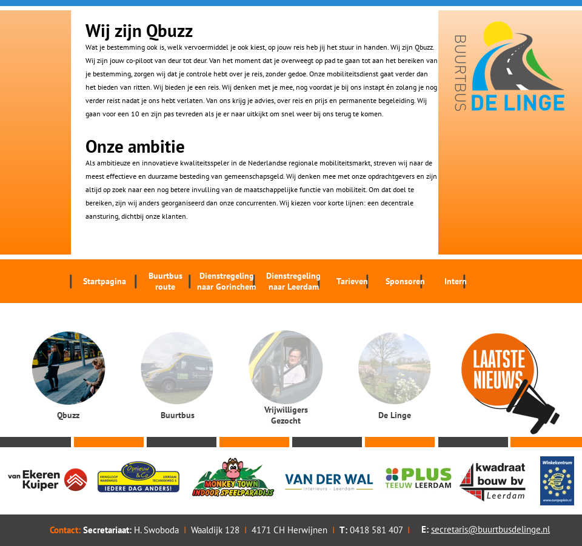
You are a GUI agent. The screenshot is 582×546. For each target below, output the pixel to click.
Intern (455, 281)
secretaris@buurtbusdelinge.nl (490, 529)
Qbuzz (68, 415)
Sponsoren (405, 281)
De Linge (394, 415)
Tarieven (352, 281)
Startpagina (104, 281)
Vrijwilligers (286, 415)
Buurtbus (165, 281)
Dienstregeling (226, 281)
